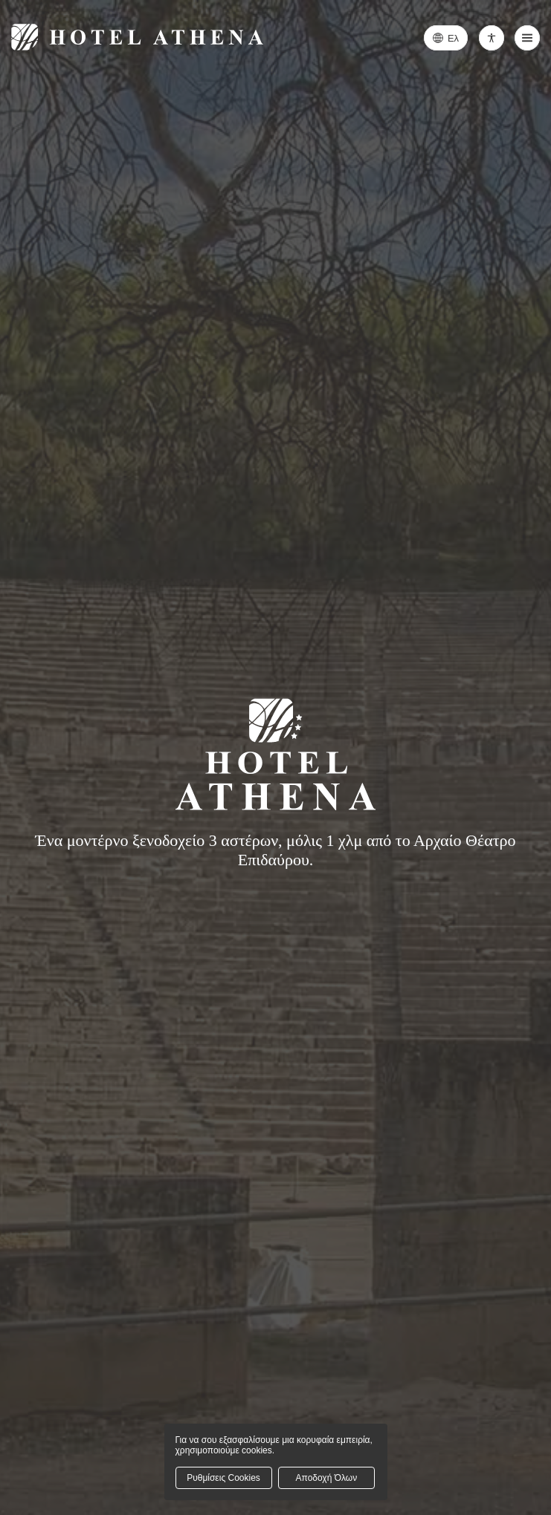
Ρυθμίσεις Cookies (223, 1478)
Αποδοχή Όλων (327, 1478)
